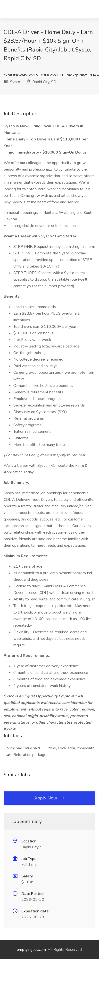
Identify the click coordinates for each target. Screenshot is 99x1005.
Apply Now (49, 798)
